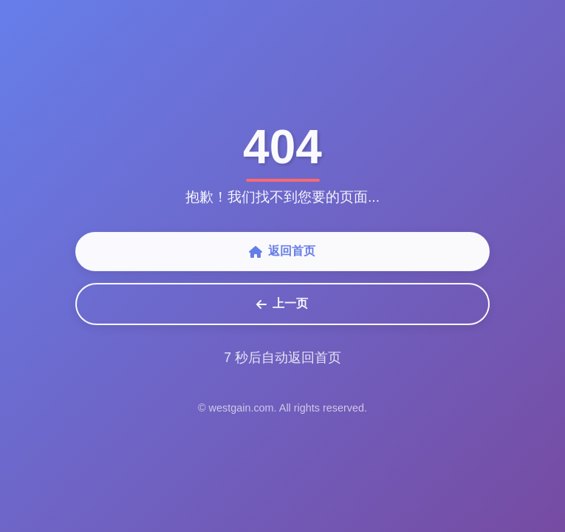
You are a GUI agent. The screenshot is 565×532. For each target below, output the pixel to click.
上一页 (282, 304)
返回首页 (282, 252)
